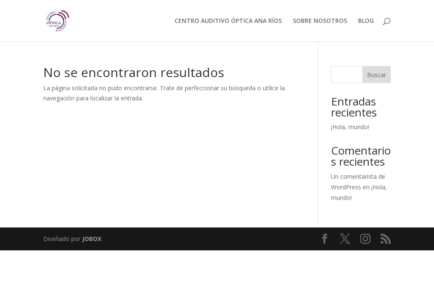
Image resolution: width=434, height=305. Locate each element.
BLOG (366, 21)
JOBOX (91, 239)
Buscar (376, 75)
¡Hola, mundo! (350, 127)
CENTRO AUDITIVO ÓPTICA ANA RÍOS (228, 21)
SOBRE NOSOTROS (320, 21)
